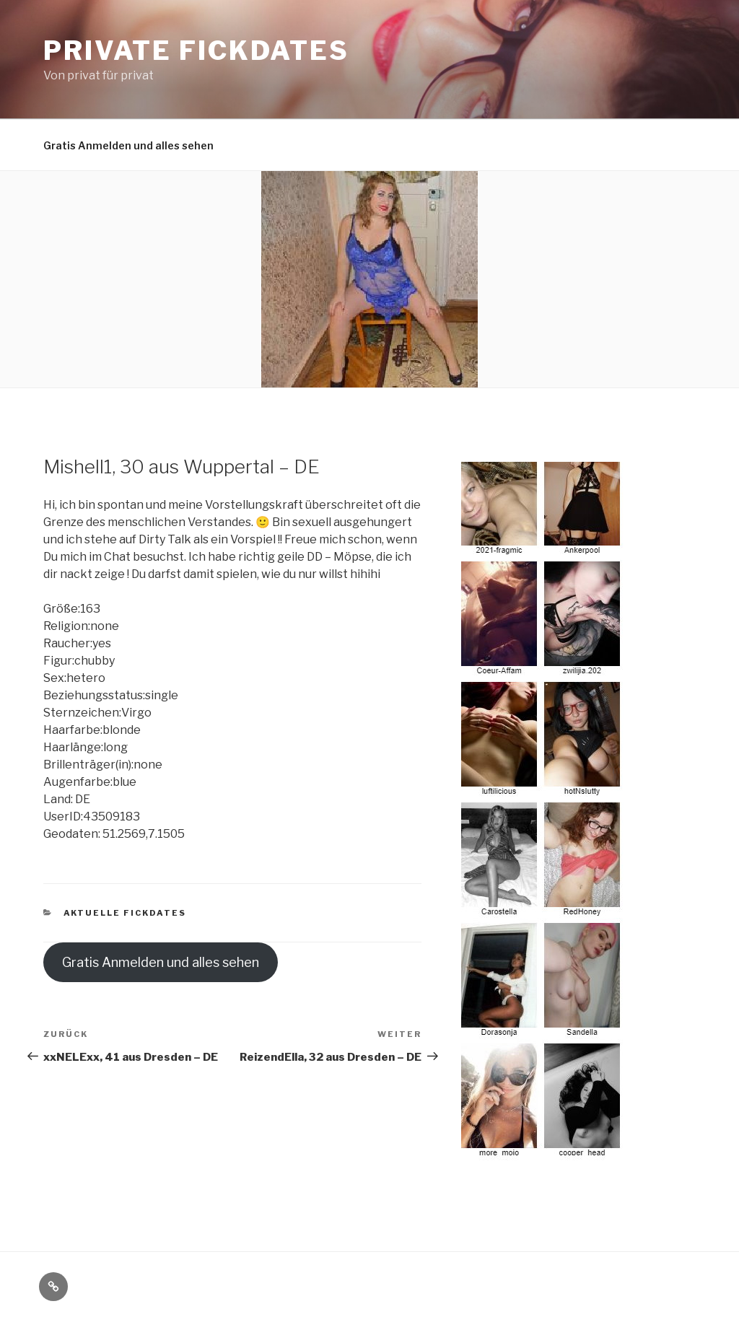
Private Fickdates (196, 50)
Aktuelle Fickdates (125, 913)
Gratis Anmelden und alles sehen (128, 145)
